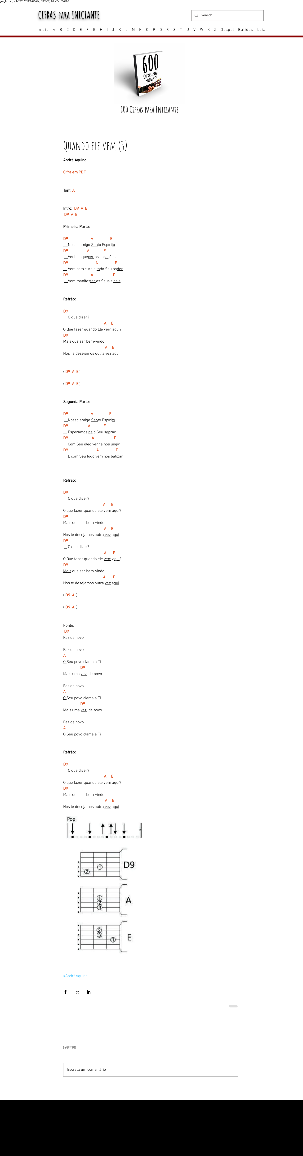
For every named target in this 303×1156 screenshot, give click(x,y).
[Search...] (227, 15)
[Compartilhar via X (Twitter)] (77, 992)
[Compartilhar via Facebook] (65, 992)
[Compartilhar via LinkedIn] (88, 992)
